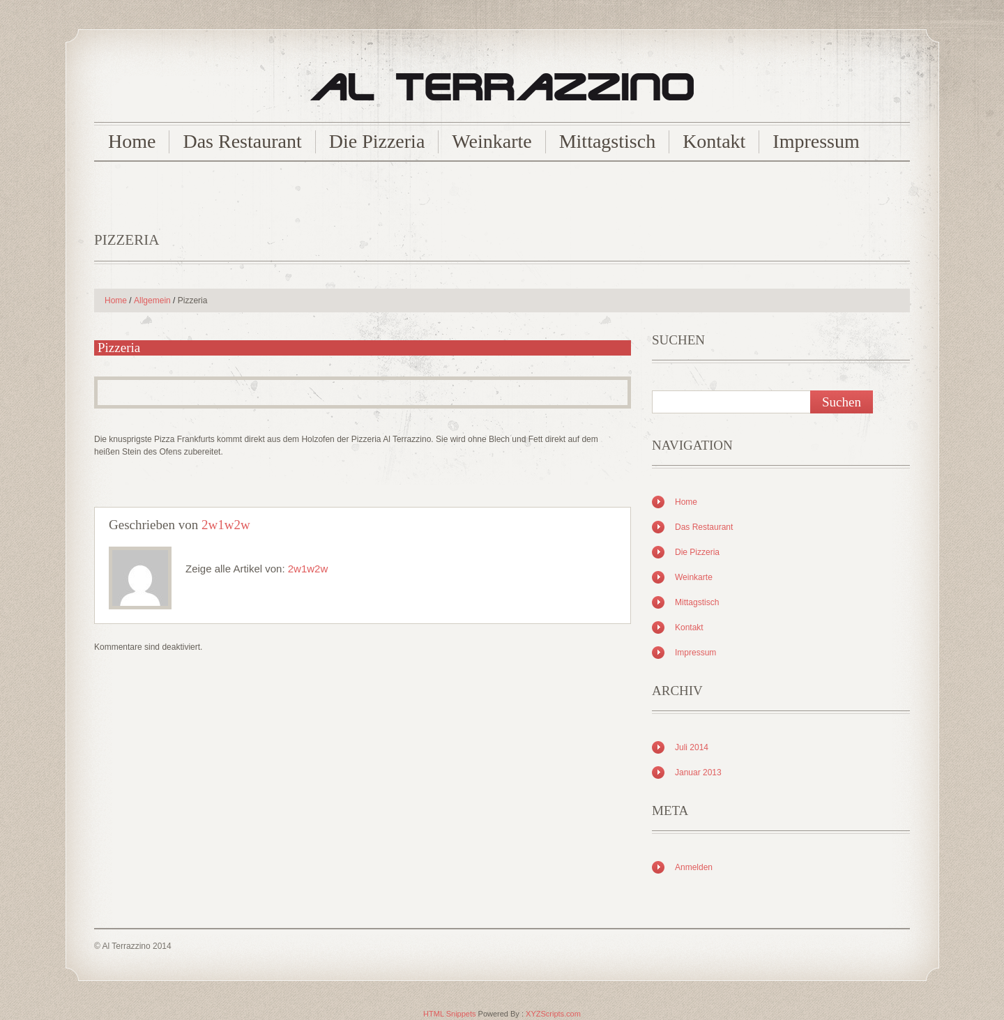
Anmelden (694, 867)
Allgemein (152, 300)
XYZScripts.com (553, 1014)
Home (131, 141)
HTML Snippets (449, 1014)
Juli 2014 (691, 747)
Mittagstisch (607, 141)
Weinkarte (491, 141)
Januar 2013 (698, 772)
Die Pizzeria (377, 141)
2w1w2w (225, 524)
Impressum (816, 141)
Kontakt (714, 141)
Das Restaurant (242, 141)
